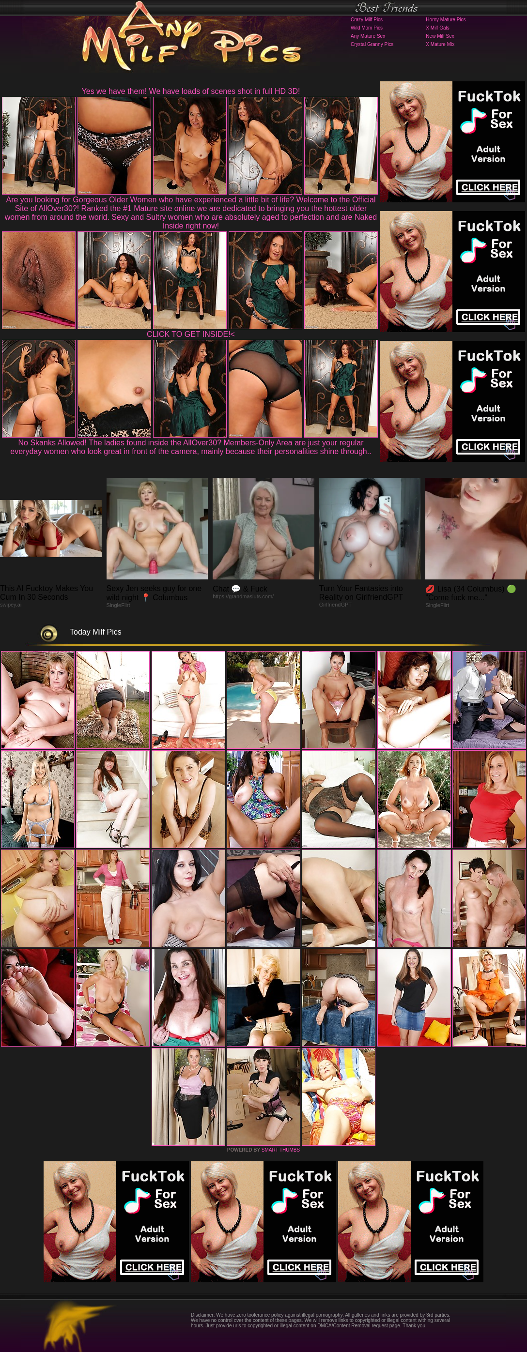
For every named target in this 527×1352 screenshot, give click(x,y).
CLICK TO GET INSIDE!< (191, 334)
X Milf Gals (437, 27)
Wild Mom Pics (367, 27)
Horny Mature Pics (445, 19)
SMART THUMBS (281, 1150)
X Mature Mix (440, 44)
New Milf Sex (440, 36)
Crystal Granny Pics (372, 44)
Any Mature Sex (368, 36)
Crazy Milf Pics (367, 19)
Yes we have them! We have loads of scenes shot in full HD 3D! (191, 91)
